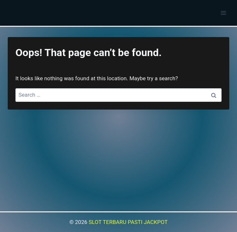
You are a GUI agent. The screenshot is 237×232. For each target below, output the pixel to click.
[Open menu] (223, 13)
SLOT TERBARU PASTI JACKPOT (128, 222)
